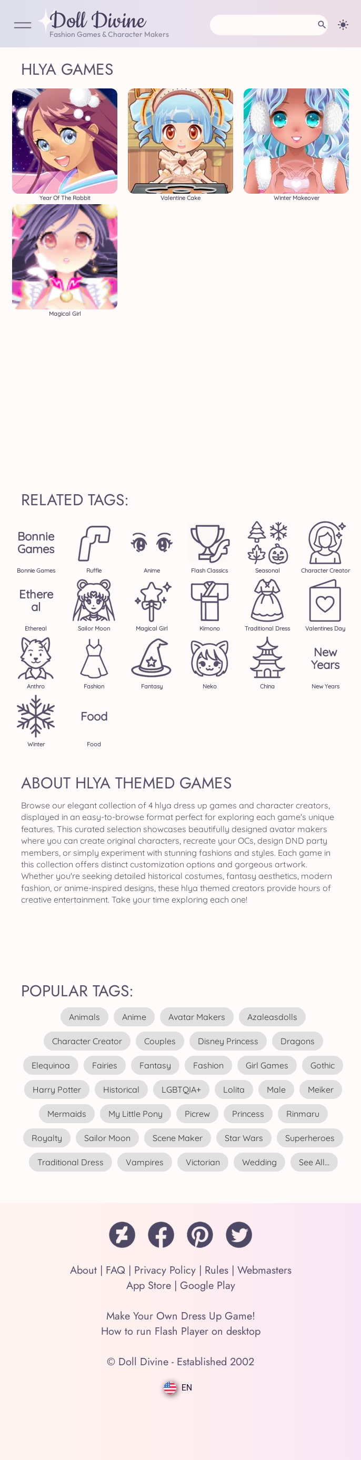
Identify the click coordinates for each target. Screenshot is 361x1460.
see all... (314, 1162)
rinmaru (302, 1113)
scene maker (178, 1138)
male (276, 1089)
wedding (259, 1162)
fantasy (155, 1065)
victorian (203, 1162)
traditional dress (70, 1162)
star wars (244, 1138)
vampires (145, 1162)
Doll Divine (97, 21)
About (83, 1270)
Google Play (207, 1285)
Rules (216, 1270)
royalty (47, 1138)
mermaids (66, 1113)
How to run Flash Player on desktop (180, 1331)
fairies (104, 1065)
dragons (297, 1041)
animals (84, 1017)
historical (121, 1089)
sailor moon (107, 1138)
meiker (321, 1089)
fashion (208, 1065)
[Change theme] (343, 25)
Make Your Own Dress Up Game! (180, 1316)
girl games (267, 1065)
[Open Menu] (22, 26)
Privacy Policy (165, 1270)
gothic (322, 1065)
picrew (197, 1113)
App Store (148, 1285)
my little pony (135, 1113)
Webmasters (264, 1270)
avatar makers (196, 1017)
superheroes (310, 1138)
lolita (234, 1089)
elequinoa (51, 1065)
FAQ (115, 1270)
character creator (87, 1041)
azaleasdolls (272, 1017)
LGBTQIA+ (181, 1089)
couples (160, 1041)
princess (248, 1113)
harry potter (57, 1089)
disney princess (228, 1041)
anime (134, 1017)
